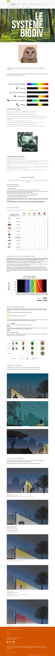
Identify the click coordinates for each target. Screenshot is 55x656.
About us (19, 643)
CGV (8, 650)
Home (8, 632)
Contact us (9, 636)
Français (14, 652)
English (11, 652)
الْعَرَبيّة (8, 652)
